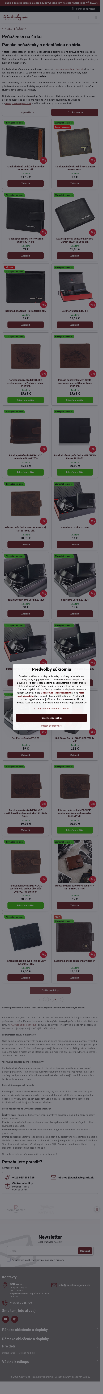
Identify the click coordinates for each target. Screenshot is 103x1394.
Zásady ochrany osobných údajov (51, 708)
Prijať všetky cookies (51, 717)
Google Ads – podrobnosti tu (56, 692)
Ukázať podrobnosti (51, 725)
